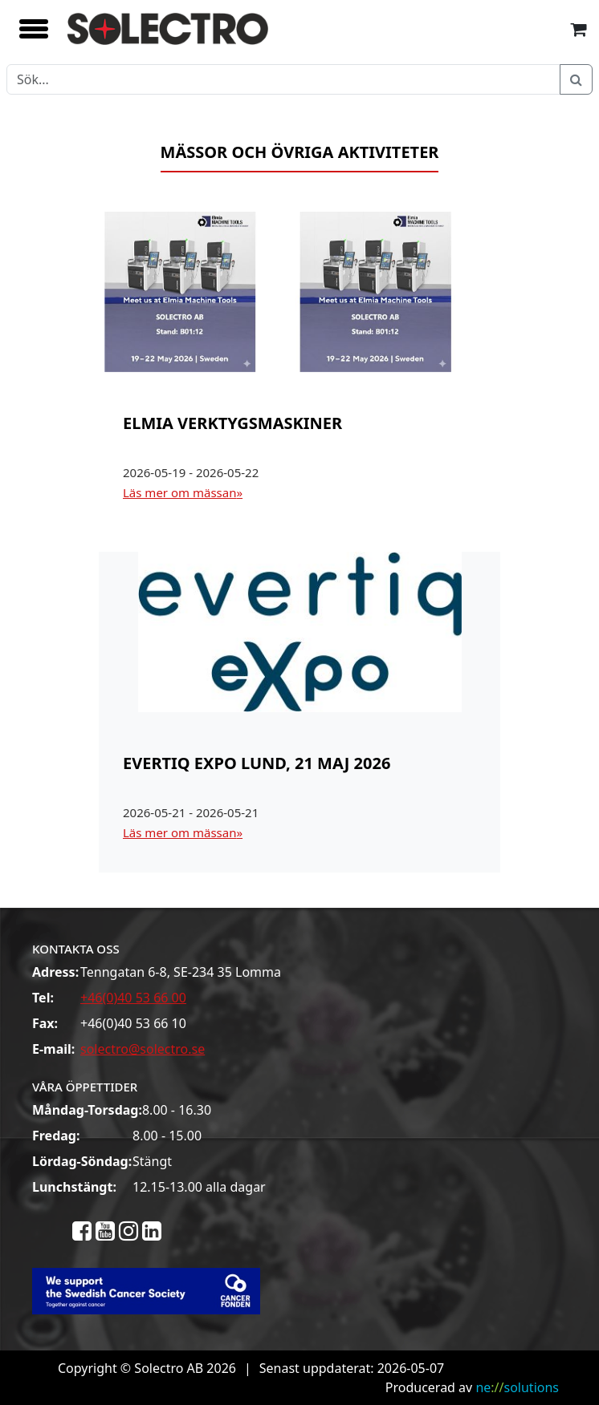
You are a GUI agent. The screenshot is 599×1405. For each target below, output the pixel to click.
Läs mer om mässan (179, 492)
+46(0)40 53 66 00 (133, 997)
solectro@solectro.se (142, 1049)
